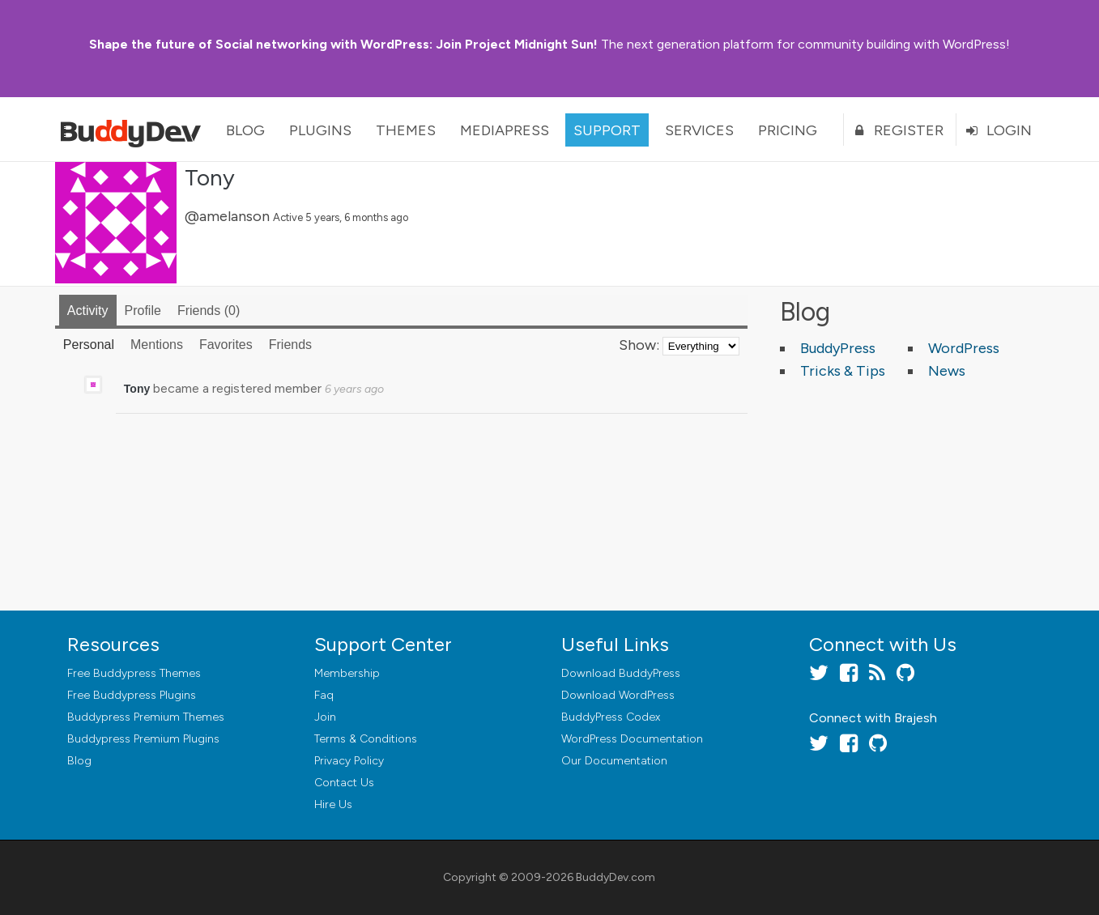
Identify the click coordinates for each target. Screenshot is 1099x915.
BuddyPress (837, 348)
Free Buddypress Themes (134, 673)
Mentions (156, 344)
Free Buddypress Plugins (131, 695)
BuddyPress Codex (610, 717)
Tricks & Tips (842, 371)
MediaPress (504, 130)
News (946, 371)
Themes (406, 130)
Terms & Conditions (365, 739)
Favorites (226, 344)
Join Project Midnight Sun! (343, 44)
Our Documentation (614, 761)
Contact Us (344, 782)
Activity (88, 310)
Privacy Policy (349, 761)
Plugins (320, 130)
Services (699, 130)
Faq (324, 695)
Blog (245, 130)
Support (607, 130)
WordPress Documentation (632, 739)
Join (325, 717)
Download (620, 673)
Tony (210, 177)
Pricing (787, 130)
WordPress (963, 348)
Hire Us (333, 804)
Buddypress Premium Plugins (143, 739)
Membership (347, 673)
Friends (208, 310)
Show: (639, 345)
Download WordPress (618, 695)
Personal (88, 344)
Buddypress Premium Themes (145, 717)
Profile (143, 310)
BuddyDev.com (615, 877)
